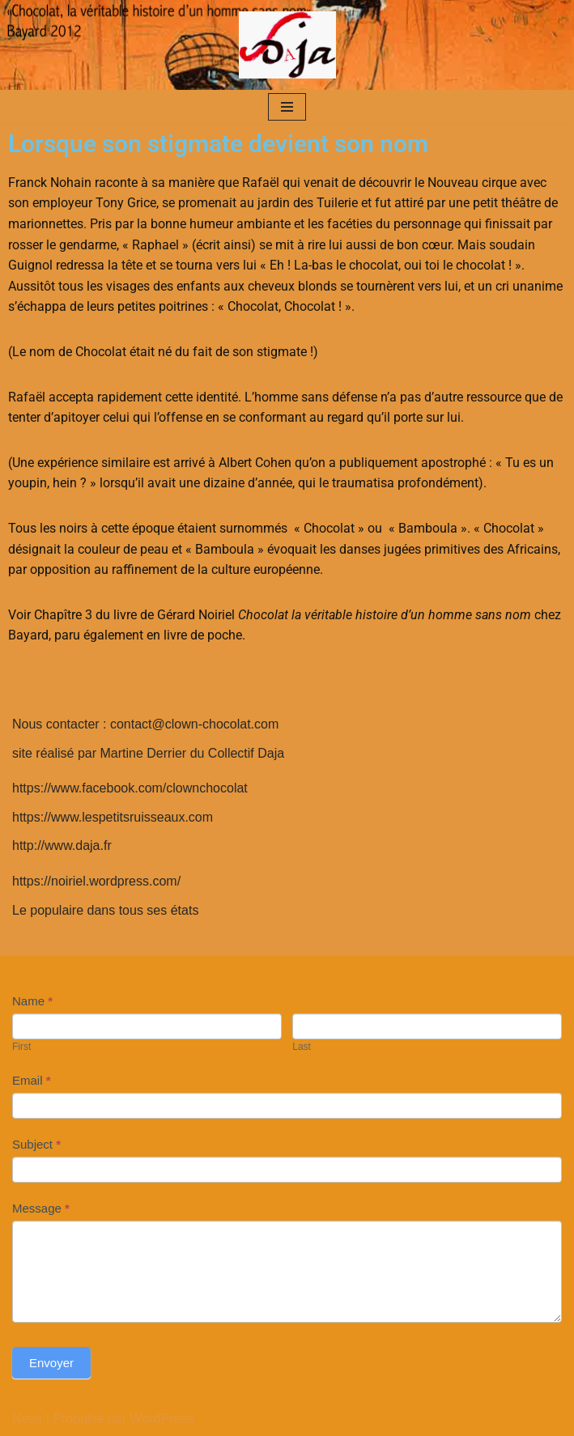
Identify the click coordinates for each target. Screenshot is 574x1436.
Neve (27, 1418)
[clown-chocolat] (287, 45)
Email (31, 1080)
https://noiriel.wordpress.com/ (96, 881)
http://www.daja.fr (62, 845)
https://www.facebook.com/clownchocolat (130, 788)
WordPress (162, 1418)
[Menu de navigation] (287, 107)
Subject (36, 1144)
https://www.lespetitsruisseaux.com (112, 817)
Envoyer (51, 1363)
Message (41, 1208)
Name (32, 1001)
